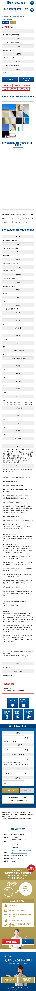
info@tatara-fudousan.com (19, 853)
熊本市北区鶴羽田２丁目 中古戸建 (21, 16)
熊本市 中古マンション (7, 16)
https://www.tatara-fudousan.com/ (21, 850)
